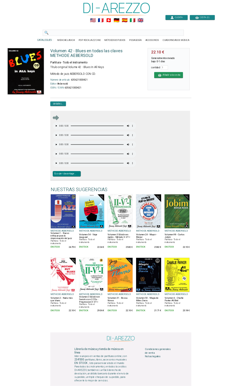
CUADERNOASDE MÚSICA (176, 40)
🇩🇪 (116, 20)
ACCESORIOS (152, 40)
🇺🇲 (93, 20)
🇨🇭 (109, 20)
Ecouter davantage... (65, 174)
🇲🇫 (101, 20)
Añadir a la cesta (168, 75)
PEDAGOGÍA (135, 40)
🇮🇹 (132, 20)
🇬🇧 (140, 20)
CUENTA (176, 17)
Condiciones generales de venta (157, 351)
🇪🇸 (124, 20)
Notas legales (152, 356)
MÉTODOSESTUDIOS (114, 40)
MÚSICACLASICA (66, 40)
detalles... (58, 103)
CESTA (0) (202, 17)
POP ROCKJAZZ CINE (89, 40)
